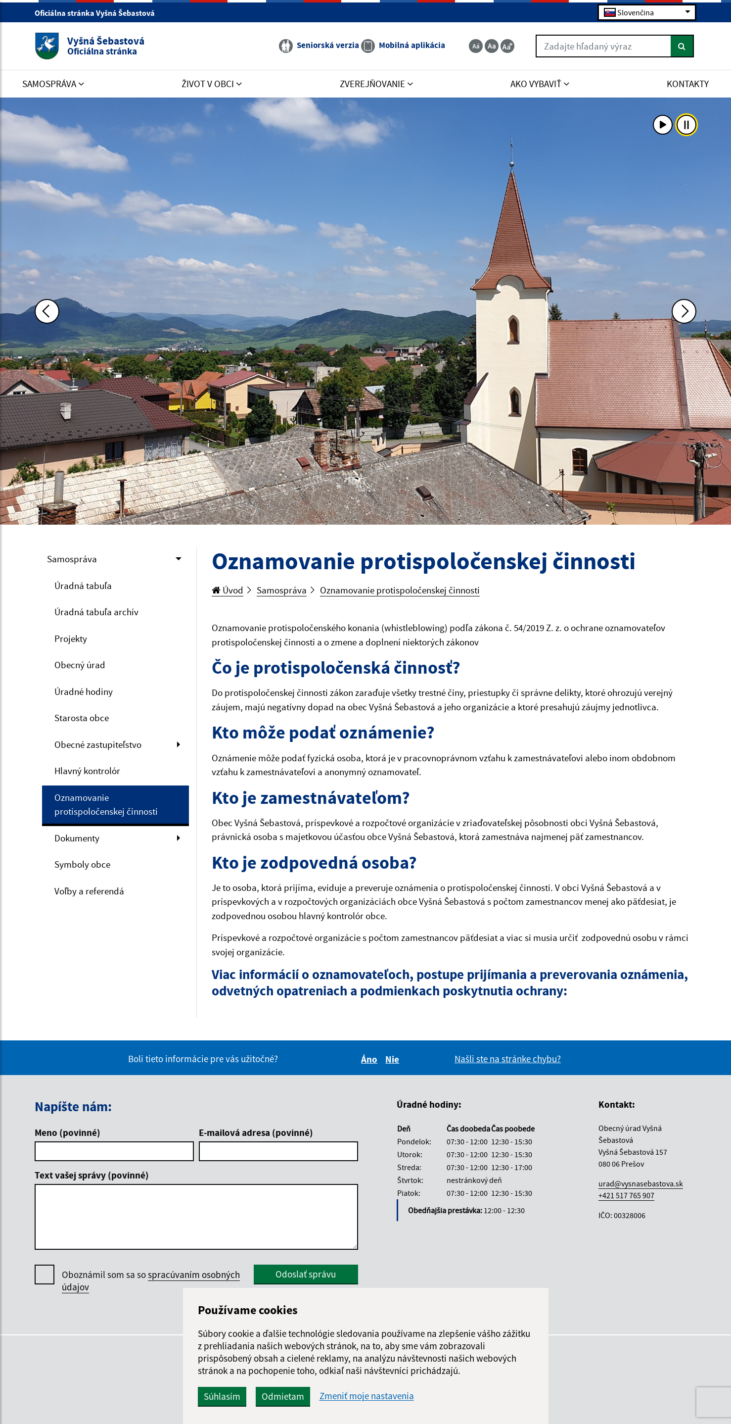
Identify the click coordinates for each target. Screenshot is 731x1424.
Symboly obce (82, 864)
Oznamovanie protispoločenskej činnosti (106, 804)
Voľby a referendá (89, 891)
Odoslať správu (305, 1274)
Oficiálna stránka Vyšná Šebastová (99, 13)
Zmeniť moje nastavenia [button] (367, 1396)
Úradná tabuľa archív (96, 612)
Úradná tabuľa (83, 585)
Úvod (227, 590)
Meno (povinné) (67, 1132)
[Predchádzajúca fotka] (47, 311)
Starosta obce (81, 718)
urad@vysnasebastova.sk (640, 1183)
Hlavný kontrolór (87, 771)
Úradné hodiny (83, 691)
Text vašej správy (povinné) (92, 1175)
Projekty (70, 638)
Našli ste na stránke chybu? (508, 1059)
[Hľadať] (682, 46)
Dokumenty (76, 838)
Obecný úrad (79, 665)
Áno (370, 1059)
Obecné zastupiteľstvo (97, 744)
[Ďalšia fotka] (684, 311)
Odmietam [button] (283, 1396)
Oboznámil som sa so (151, 1281)
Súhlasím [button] (222, 1396)
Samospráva (72, 559)
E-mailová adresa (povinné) (256, 1132)
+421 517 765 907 (626, 1195)
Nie (393, 1059)
